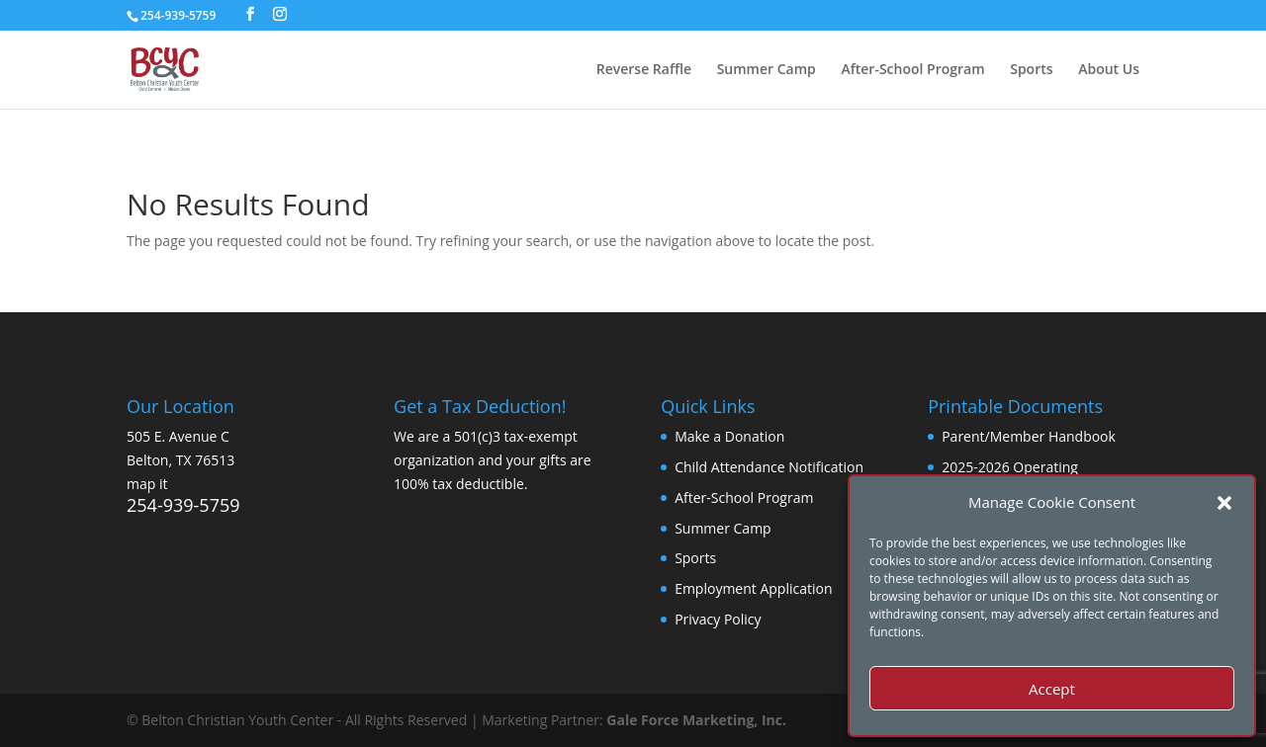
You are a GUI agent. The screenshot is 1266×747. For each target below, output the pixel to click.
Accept (1052, 689)
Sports (1031, 70)
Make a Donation (729, 436)
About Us (1108, 70)
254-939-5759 (183, 505)
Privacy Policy (718, 619)
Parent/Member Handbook (1029, 436)
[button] (1224, 503)
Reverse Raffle (643, 70)
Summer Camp (766, 70)
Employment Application (753, 588)
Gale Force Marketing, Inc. (696, 719)
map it (147, 483)
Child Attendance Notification (769, 466)
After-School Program (912, 70)
